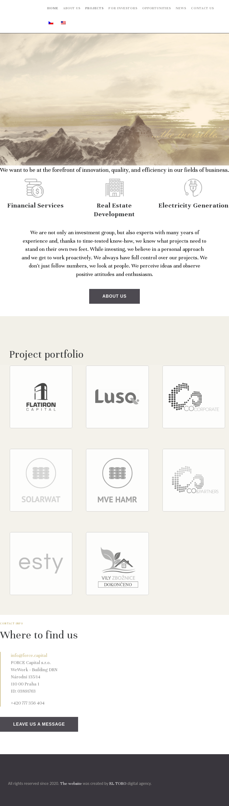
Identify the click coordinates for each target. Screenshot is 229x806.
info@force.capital (29, 655)
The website (71, 783)
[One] (164, 674)
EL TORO (117, 783)
